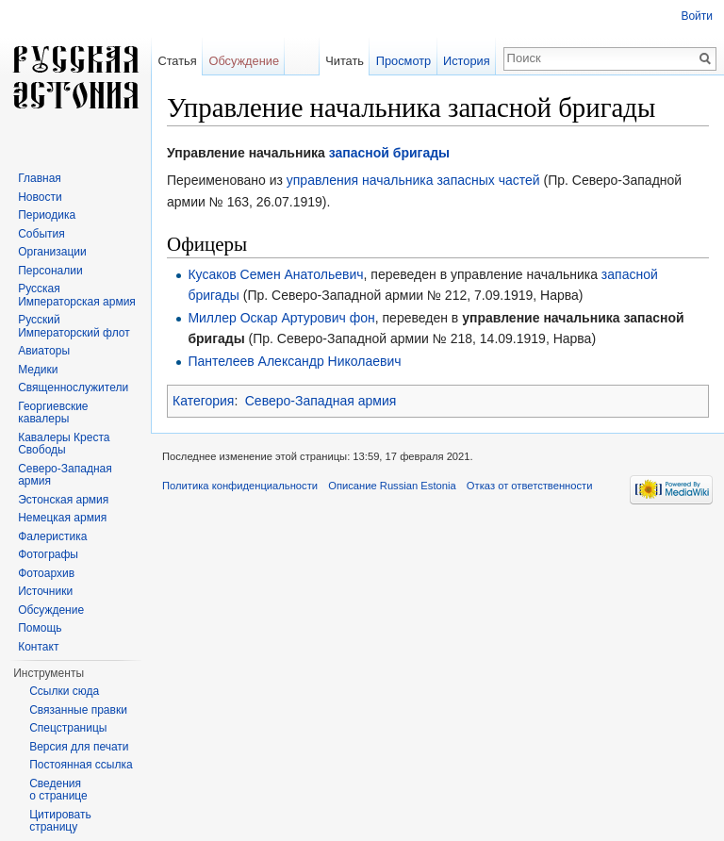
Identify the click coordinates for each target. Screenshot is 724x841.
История (466, 61)
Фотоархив (46, 573)
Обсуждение (243, 61)
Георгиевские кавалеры (53, 413)
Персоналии (50, 270)
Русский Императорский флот (73, 326)
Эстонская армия (63, 499)
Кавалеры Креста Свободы (63, 444)
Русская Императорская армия (77, 295)
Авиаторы (44, 350)
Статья (176, 61)
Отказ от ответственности (530, 485)
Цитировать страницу (60, 821)
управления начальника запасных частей (413, 180)
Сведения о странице (58, 790)
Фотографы (48, 554)
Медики (38, 369)
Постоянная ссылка (80, 764)
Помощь (39, 628)
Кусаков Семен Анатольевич (275, 274)
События (41, 233)
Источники (45, 591)
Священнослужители (73, 387)
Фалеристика (52, 536)
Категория (203, 400)
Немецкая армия (62, 517)
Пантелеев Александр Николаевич (294, 361)
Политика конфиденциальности (240, 485)
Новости (39, 197)
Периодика (46, 215)
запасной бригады (389, 152)
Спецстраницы (68, 727)
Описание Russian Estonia (391, 485)
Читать (344, 61)
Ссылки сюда (64, 691)
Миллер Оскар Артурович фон (281, 317)
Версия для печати (78, 746)
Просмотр (403, 61)
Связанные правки (78, 710)
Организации (52, 251)
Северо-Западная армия (321, 400)
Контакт (38, 646)
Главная (39, 178)
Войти (697, 16)
